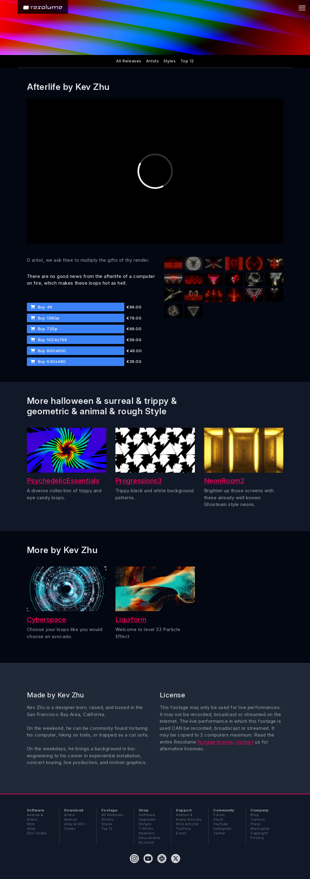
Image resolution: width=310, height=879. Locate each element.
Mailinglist (259, 828)
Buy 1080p (45, 318)
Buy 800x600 (48, 350)
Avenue (70, 819)
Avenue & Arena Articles (188, 817)
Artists (152, 60)
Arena (69, 815)
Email (181, 833)
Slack (218, 819)
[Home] (43, 7)
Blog (254, 815)
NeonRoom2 (224, 480)
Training (183, 828)
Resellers (147, 833)
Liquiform (131, 619)
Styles (169, 60)
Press (255, 824)
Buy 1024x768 (49, 339)
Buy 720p (44, 328)
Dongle (145, 824)
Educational (150, 838)
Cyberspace (46, 619)
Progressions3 (138, 480)
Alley (31, 828)
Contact (245, 742)
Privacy (257, 838)
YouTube (220, 824)
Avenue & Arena (35, 817)
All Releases (128, 60)
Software (147, 815)
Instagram (222, 828)
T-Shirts (146, 828)
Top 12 (187, 60)
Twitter (219, 833)
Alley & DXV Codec (75, 826)
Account (146, 842)
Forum (219, 815)
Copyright (259, 833)
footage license (215, 742)
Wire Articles (187, 824)
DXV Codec (37, 833)
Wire (31, 824)
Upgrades (147, 819)
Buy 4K (42, 307)
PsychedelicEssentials (63, 480)
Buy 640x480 (48, 361)
